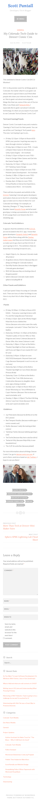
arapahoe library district (20, 494)
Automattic (28, 798)
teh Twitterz (31, 457)
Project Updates (8, 732)
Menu (21, 19)
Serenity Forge (20, 209)
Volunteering (7, 782)
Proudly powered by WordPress (20, 795)
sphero (20, 505)
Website (7, 617)
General (20, 30)
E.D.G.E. (6, 195)
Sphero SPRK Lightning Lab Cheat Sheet (20, 537)
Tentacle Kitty (24, 105)
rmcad (29, 501)
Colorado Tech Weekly (11, 718)
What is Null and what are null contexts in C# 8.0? (20, 683)
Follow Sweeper (10, 750)
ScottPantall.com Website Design (16, 764)
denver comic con (15, 501)
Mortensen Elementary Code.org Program (19, 755)
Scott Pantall (20, 5)
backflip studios (19, 498)
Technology (7, 777)
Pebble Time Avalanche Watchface (17, 759)
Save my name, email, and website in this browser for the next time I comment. (11, 631)
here (33, 130)
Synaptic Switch (22, 234)
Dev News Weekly (9, 723)
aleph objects (19, 490)
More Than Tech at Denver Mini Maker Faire (20, 526)
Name (7, 601)
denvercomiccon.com (24, 454)
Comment (9, 570)
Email (7, 609)
